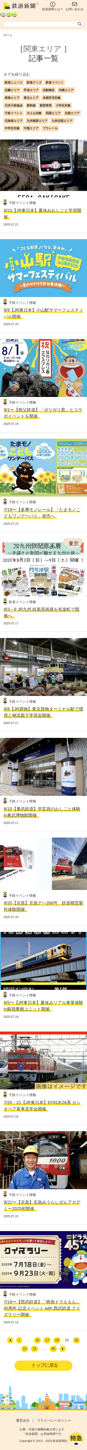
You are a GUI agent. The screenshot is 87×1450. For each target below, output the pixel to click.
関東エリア (42, 49)
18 (57, 1340)
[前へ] (10, 1340)
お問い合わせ (75, 6)
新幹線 (31, 105)
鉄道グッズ (34, 82)
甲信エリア (31, 90)
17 (47, 1340)
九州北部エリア (62, 120)
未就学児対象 (52, 97)
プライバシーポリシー (54, 1420)
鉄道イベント (55, 82)
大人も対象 (34, 113)
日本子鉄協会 (14, 105)
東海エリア (12, 97)
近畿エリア (12, 90)
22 (34, 1349)
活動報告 (49, 90)
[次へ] (62, 1349)
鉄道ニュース (14, 82)
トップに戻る (44, 1365)
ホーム (7, 35)
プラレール (50, 128)
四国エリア (53, 113)
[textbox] (43, 24)
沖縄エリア (66, 90)
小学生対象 (63, 105)
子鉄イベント (14, 113)
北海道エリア (14, 120)
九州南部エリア (37, 120)
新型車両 (46, 105)
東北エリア (31, 97)
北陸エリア (72, 113)
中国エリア (31, 128)
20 (76, 1340)
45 (53, 1349)
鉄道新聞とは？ (52, 6)
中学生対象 (12, 128)
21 (25, 1349)
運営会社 (23, 1420)
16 (37, 1340)
